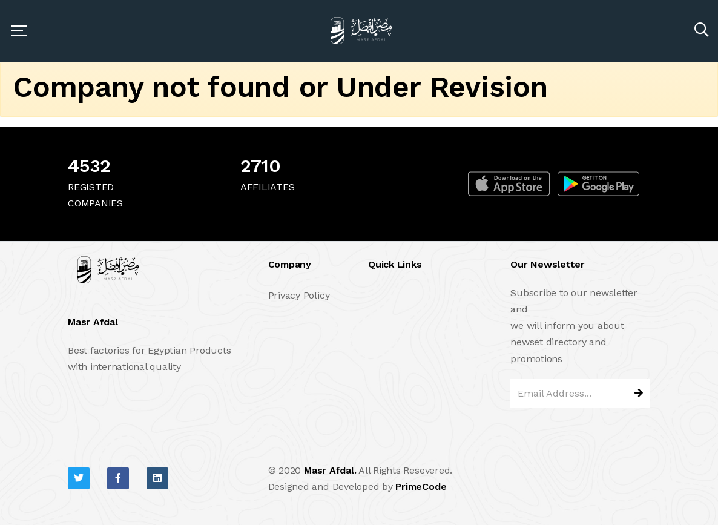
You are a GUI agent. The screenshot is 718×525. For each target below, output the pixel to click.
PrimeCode (420, 486)
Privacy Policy (299, 295)
